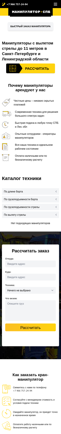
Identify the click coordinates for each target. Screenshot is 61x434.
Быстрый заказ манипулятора (30, 26)
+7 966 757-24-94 (17, 4)
